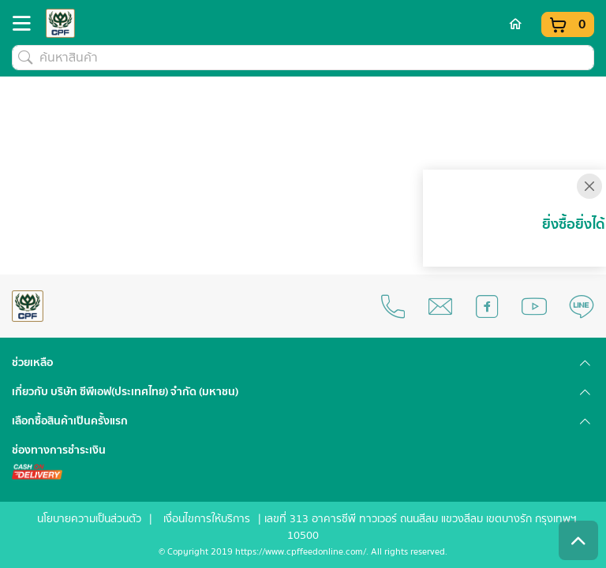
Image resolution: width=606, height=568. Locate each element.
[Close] (589, 186)
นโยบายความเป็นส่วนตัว (89, 519)
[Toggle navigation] (26, 26)
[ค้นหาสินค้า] (303, 57)
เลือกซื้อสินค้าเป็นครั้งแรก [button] (70, 421)
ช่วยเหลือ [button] (32, 363)
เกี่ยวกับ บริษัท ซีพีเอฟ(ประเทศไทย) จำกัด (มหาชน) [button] (125, 392)
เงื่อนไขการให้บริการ (206, 519)
